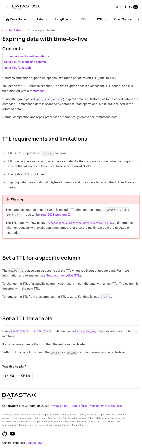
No (25, 376)
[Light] (125, 7)
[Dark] (130, 7)
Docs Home (16, 19)
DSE (102, 19)
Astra (42, 19)
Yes (10, 376)
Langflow (63, 19)
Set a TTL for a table (17, 67)
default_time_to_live (87, 331)
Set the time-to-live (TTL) (63, 275)
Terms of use (78, 406)
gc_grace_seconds (49, 99)
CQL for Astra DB (14, 30)
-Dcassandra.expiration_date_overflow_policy (81, 223)
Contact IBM (34, 442)
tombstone (37, 91)
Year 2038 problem (54, 214)
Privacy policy (59, 406)
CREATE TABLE (18, 331)
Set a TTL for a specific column (25, 62)
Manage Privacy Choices (106, 406)
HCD (85, 19)
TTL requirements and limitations (26, 56)
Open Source (125, 19)
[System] (135, 7)
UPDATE (105, 296)
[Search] (117, 7)
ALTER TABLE (42, 331)
